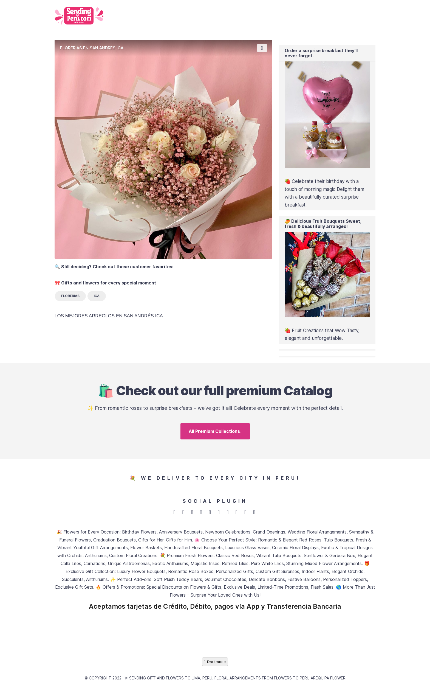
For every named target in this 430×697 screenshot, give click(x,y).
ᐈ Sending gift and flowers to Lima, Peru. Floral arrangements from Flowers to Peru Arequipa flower (235, 681)
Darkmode (215, 666)
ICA (97, 296)
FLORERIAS (70, 296)
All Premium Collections (215, 433)
